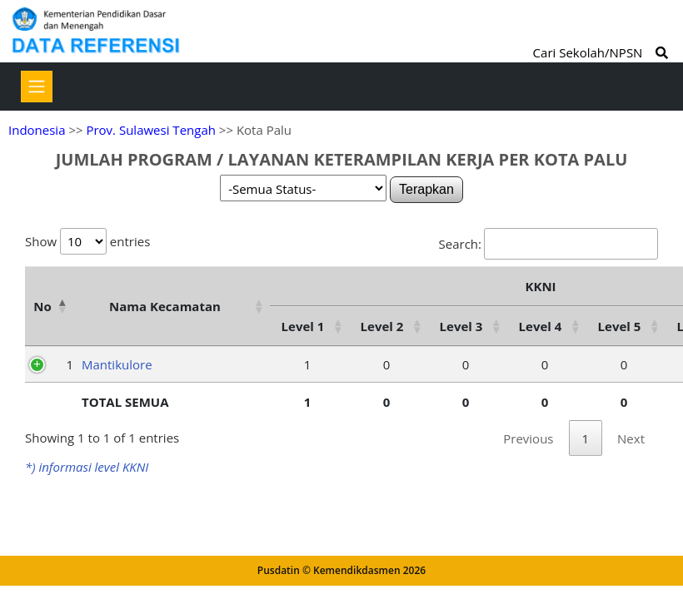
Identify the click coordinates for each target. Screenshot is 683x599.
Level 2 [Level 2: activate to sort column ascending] (382, 326)
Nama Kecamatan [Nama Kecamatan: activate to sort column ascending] (165, 306)
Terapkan (426, 189)
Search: (548, 244)
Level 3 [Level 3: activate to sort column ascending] (461, 326)
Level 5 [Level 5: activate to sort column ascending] (619, 326)
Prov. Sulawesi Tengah (151, 129)
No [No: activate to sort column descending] (42, 306)
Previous (528, 438)
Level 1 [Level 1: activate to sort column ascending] (303, 326)
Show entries (87, 241)
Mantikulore (117, 364)
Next (631, 438)
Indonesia (36, 129)
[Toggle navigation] (36, 86)
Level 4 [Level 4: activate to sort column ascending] (540, 326)
